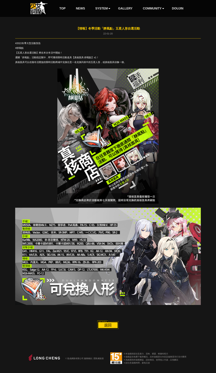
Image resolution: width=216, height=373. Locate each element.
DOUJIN (177, 8)
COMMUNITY (152, 8)
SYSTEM (101, 8)
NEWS (80, 8)
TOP (62, 8)
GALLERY (125, 8)
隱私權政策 (99, 358)
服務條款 (88, 358)
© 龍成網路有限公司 (74, 358)
